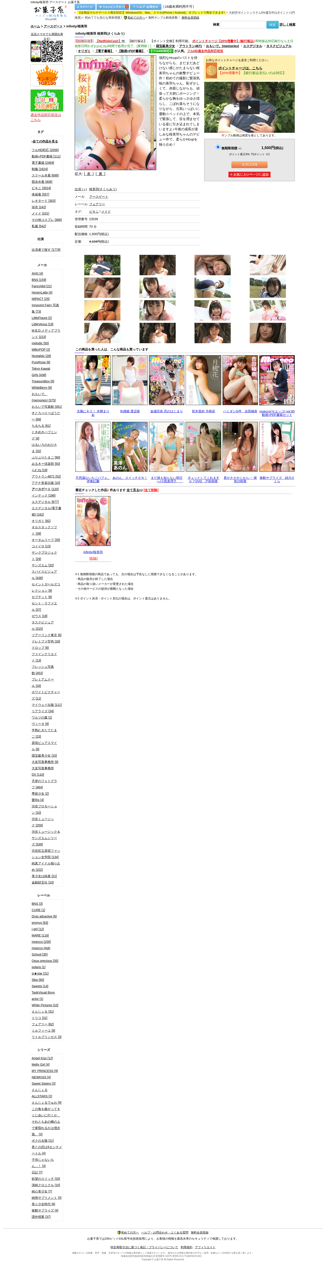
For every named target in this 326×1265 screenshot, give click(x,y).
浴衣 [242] (39, 207)
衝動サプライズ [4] (45, 1210)
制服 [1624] (40, 169)
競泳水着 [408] (42, 181)
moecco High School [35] (41, 951)
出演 (80, 189)
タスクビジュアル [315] (43, 625)
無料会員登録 (190, 17)
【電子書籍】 (104, 51)
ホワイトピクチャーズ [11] (46, 695)
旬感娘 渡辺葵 (130, 411)
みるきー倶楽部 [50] (46, 464)
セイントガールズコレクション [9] (46, 587)
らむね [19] (39, 470)
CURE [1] (38, 910)
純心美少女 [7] (42, 1191)
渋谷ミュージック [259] (43, 822)
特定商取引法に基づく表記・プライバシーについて (144, 1247)
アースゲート (53, 26)
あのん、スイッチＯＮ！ (130, 478)
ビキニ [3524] (41, 188)
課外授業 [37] (41, 1217)
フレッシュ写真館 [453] (43, 670)
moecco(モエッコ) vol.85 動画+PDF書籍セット (277, 413)
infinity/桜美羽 (93, 552)
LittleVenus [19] (42, 324)
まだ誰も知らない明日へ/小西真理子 (167, 479)
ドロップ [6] (40, 647)
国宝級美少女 (165, 46)
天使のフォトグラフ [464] (44, 784)
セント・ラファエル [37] (44, 606)
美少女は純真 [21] (44, 876)
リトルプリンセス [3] (46, 1037)
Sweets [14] (40, 986)
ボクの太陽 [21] (43, 1140)
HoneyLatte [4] (42, 292)
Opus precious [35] (45, 961)
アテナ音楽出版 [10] (46, 483)
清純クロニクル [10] (46, 1185)
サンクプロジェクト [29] (44, 556)
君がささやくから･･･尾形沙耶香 (240, 479)
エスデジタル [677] (45, 502)
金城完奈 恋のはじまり (166, 411)
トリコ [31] (39, 1018)
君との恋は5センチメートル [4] (47, 1150)
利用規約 (186, 1247)
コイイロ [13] (41, 546)
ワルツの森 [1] (42, 717)
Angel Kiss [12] (42, 1058)
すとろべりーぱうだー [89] (46, 416)
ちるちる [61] (41, 425)
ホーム (35, 26)
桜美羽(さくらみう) (103, 189)
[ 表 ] (89, 174)
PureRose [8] (41, 362)
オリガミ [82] (41, 521)
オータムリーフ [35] (46, 540)
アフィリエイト (205, 1247)
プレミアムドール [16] (43, 683)
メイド (106, 211)
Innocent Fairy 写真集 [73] (45, 308)
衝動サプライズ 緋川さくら (277, 479)
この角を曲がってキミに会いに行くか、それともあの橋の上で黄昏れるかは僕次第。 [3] (46, 1121)
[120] (45, 489)
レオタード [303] (43, 201)
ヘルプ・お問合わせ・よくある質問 (164, 1232)
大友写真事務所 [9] (45, 762)
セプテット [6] (42, 597)
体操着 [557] (40, 194)
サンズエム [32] (43, 565)
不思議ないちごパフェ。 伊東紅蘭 (93, 479)
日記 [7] (37, 1172)
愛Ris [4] (38, 800)
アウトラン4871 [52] (46, 476)
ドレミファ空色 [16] (46, 641)
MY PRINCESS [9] (45, 1071)
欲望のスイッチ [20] (46, 1179)
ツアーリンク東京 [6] (46, 635)
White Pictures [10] (45, 1005)
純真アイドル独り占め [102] (46, 866)
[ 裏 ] (100, 174)
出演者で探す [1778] (46, 249)
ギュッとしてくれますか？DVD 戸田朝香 (203, 479)
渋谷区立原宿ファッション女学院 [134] (46, 854)
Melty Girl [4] (41, 1064)
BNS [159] (39, 280)
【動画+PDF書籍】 (131, 51)
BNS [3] (37, 903)
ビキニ (94, 211)
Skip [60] (38, 980)
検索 (216, 24)
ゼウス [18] (39, 616)
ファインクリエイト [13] (44, 657)
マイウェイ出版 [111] (47, 705)
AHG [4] (37, 273)
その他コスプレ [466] (47, 220)
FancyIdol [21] (42, 286)
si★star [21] (40, 973)
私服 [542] (39, 226)
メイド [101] (40, 213)
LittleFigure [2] (42, 318)
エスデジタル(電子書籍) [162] (46, 511)
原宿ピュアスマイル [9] (44, 746)
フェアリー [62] (43, 1024)
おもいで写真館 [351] (47, 406)
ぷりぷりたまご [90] (46, 457)
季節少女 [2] (40, 793)
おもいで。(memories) (222, 46)
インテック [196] (43, 495)
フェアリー (97, 204)
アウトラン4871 (190, 46)
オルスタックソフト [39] (44, 530)
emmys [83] (40, 923)
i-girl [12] (38, 929)
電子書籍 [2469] (43, 162)
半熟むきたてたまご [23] (44, 733)
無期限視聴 (231, 148)
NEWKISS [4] (41, 1077)
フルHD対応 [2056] (45, 150)
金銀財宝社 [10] (43, 882)
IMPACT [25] (41, 299)
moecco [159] (41, 942)
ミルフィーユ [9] (43, 1030)
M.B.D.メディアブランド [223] (46, 334)
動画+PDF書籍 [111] (46, 156)
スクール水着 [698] (45, 175)
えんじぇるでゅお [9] (46, 1102)
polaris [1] (39, 967)
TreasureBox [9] (43, 381)
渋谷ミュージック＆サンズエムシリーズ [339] (46, 838)
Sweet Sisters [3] (43, 1083)
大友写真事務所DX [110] (43, 771)
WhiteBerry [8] (42, 387)
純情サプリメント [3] (46, 1198)
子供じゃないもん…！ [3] (43, 1163)
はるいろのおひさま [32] (44, 448)
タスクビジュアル (279, 46)
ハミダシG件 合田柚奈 (240, 411)
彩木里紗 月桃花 (203, 411)
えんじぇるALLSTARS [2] (42, 1093)
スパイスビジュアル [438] (44, 575)
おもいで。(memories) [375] (44, 397)
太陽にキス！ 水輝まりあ (93, 412)
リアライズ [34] (43, 711)
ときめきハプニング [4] (44, 435)
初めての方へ (134, 17)
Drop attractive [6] (44, 916)
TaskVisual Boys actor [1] (43, 996)
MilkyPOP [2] (41, 349)
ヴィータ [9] (40, 724)
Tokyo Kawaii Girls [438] (41, 372)
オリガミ (84, 51)
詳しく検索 (287, 24)
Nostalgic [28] (41, 356)
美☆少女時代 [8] (43, 1204)
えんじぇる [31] (43, 1011)
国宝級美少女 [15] (44, 755)
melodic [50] (40, 343)
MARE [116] (40, 935)
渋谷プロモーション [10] (44, 809)
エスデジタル (252, 46)
